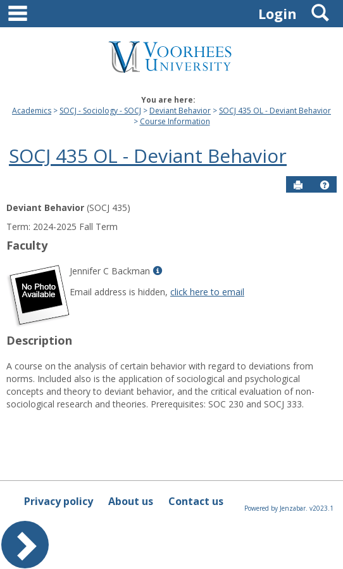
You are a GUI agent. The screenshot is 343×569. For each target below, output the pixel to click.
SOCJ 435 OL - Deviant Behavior (275, 110)
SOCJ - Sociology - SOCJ (100, 110)
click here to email (207, 292)
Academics (31, 110)
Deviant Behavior (180, 110)
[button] (325, 185)
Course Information (175, 121)
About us (130, 501)
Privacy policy (58, 501)
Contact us (195, 501)
